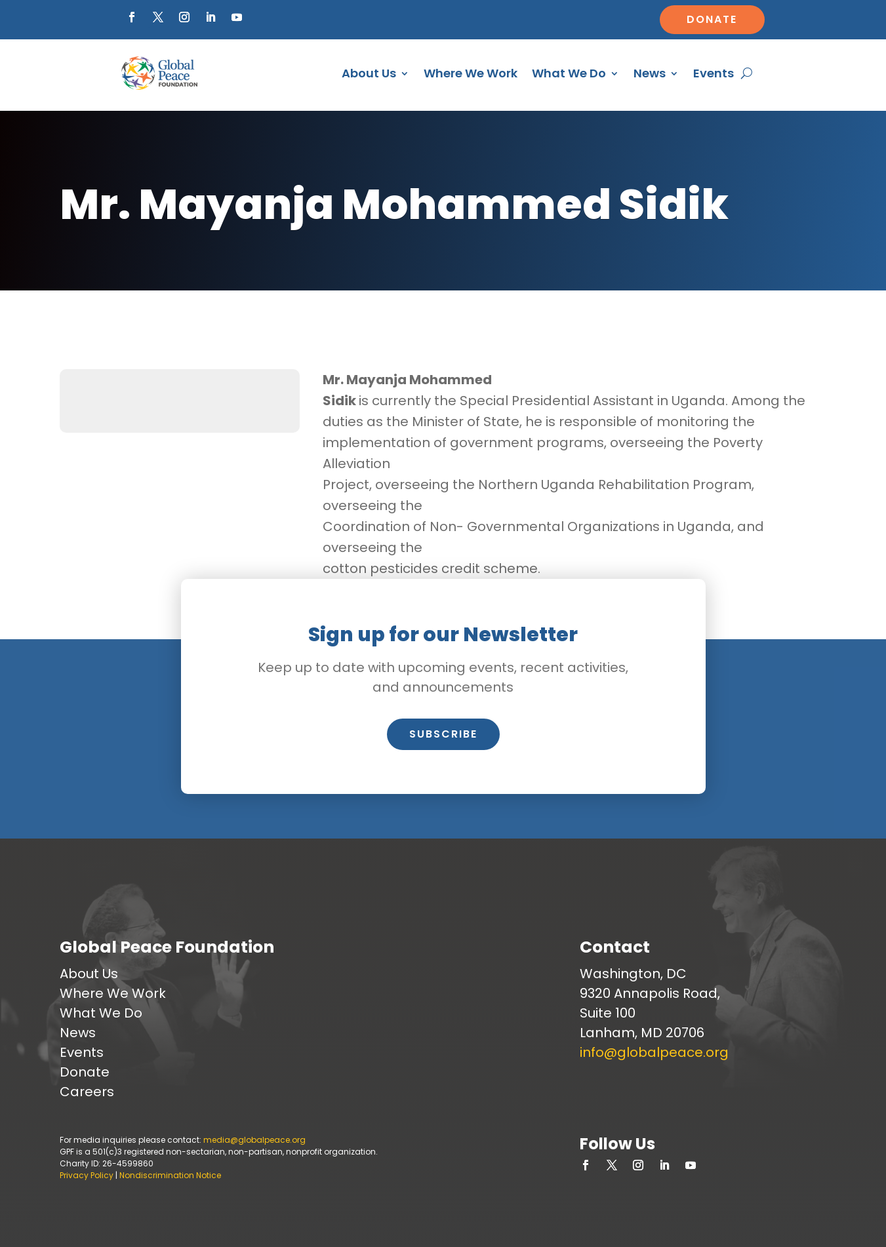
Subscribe (443, 734)
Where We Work (470, 73)
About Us (369, 73)
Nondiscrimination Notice (170, 1175)
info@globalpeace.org (654, 1052)
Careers (87, 1091)
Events (713, 73)
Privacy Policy (86, 1175)
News (650, 73)
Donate (712, 19)
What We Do (569, 73)
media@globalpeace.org (254, 1139)
